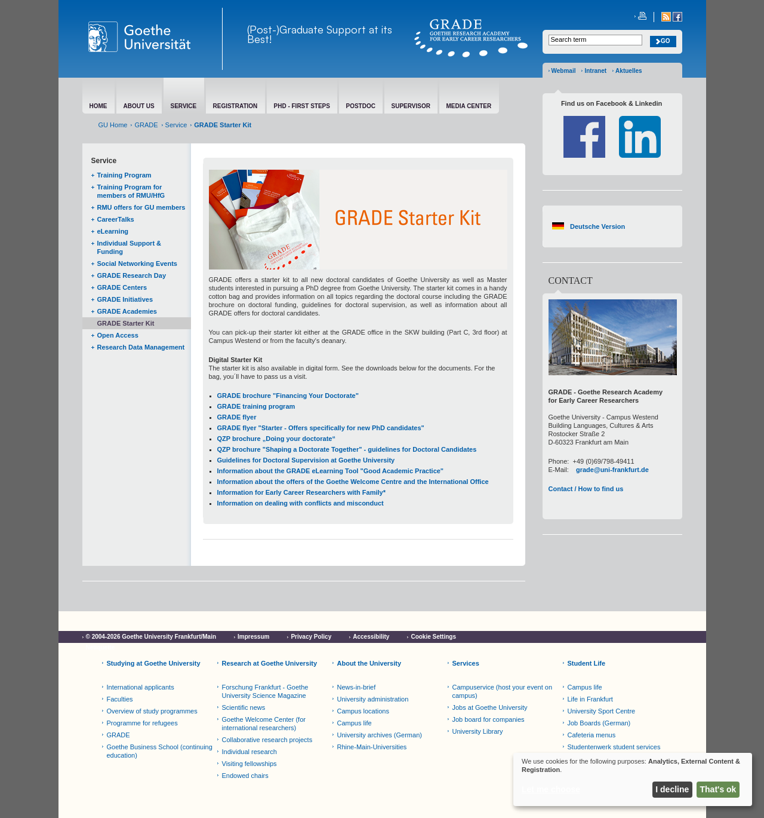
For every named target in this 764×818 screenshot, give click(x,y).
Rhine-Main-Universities (372, 746)
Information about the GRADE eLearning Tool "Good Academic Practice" (330, 470)
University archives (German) (379, 735)
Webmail (564, 71)
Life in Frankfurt (590, 699)
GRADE (146, 124)
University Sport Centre (602, 711)
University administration (373, 699)
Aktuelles (628, 71)
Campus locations (363, 711)
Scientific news (244, 707)
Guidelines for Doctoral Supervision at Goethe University (306, 460)
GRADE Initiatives (125, 299)
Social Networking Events (137, 263)
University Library (477, 731)
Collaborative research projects (267, 739)
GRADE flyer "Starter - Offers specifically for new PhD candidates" (320, 427)
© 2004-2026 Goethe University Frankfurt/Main (151, 636)
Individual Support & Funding (129, 247)
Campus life (354, 723)
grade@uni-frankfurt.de (612, 469)
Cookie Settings (433, 636)
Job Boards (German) (599, 723)
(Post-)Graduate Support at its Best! (319, 34)
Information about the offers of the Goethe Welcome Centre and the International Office (353, 481)
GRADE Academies (127, 311)
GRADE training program (256, 406)
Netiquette (100, 647)
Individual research (249, 751)
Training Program (124, 175)
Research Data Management (141, 347)
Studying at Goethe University (154, 663)
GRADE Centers (122, 287)
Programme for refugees (142, 723)
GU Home (113, 124)
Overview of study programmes (152, 711)
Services (465, 663)
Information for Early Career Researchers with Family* (301, 492)
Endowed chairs (245, 775)
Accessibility (371, 636)
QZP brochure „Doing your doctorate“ (276, 438)
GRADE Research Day (132, 275)
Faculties (120, 699)
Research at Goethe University (270, 663)
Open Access (117, 335)
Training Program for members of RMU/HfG (131, 191)
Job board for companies (488, 719)
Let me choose (551, 789)
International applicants (140, 687)
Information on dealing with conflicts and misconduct (300, 503)
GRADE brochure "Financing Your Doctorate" (288, 395)
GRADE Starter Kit (126, 323)
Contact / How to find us (586, 488)
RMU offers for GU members (141, 207)
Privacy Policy (311, 636)
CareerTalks (115, 219)
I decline (672, 789)
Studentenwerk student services (614, 746)
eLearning (113, 231)
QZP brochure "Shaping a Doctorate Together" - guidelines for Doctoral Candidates (347, 449)
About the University (369, 663)
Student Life (587, 663)
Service (176, 124)
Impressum (253, 636)
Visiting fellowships (249, 763)
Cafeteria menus (592, 735)
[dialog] (632, 779)
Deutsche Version (597, 226)
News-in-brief (356, 687)
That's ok (718, 789)
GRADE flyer (237, 417)
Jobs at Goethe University (490, 707)
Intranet (595, 71)
